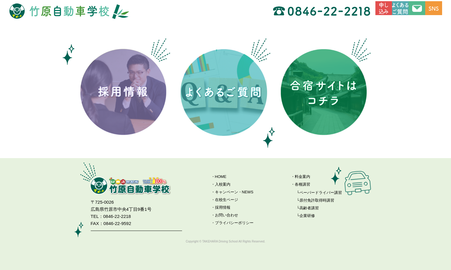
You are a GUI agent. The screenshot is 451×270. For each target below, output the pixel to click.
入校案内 (222, 184)
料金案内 (302, 176)
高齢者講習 (309, 208)
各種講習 (302, 184)
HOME (221, 176)
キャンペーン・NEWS (234, 192)
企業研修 (307, 215)
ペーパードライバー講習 (320, 192)
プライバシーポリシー (234, 223)
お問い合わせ (226, 215)
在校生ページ (226, 199)
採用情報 (222, 207)
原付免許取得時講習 (316, 200)
